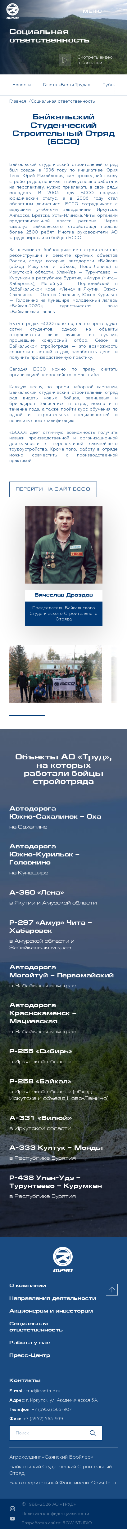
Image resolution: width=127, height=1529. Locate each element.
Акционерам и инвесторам (51, 1311)
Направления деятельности (52, 1298)
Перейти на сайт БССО (53, 489)
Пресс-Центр (29, 1355)
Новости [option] (21, 84)
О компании (27, 1286)
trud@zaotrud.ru (43, 1390)
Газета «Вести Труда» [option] (66, 84)
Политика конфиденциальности (55, 1513)
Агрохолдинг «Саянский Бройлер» (51, 1457)
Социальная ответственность (36, 1327)
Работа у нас (29, 1343)
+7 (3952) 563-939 (43, 1418)
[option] (55, 674)
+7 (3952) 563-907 (52, 1409)
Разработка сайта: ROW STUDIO (57, 1523)
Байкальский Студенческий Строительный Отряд (60, 1470)
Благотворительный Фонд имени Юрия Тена (62, 1483)
